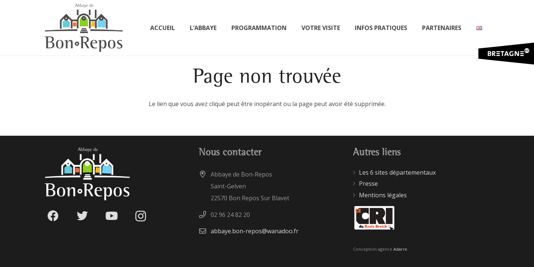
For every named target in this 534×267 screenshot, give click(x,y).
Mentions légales (383, 195)
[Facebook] (53, 216)
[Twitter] (82, 216)
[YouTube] (111, 216)
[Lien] (83, 28)
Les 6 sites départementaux (397, 172)
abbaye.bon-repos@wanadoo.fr (255, 231)
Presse (368, 183)
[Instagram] (141, 216)
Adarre (400, 249)
